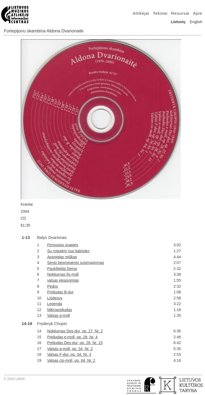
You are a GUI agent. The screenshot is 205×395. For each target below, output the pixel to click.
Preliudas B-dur (60, 292)
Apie (197, 13)
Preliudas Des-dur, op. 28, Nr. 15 (75, 343)
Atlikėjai (141, 13)
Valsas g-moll (58, 315)
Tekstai (160, 13)
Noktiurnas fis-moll (63, 274)
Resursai (180, 13)
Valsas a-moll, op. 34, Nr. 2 (70, 349)
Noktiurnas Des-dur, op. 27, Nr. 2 (75, 331)
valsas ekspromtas (63, 280)
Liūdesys (54, 298)
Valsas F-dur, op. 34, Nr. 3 (69, 354)
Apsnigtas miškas (62, 257)
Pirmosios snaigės (62, 245)
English (196, 22)
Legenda (54, 304)
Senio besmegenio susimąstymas (75, 262)
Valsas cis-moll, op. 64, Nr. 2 (71, 360)
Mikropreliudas (59, 310)
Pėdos (52, 286)
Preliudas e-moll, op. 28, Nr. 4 (72, 337)
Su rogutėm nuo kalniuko (68, 251)
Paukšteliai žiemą (62, 268)
